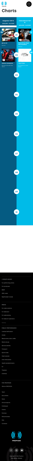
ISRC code (5, 293)
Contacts (4, 423)
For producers (6, 286)
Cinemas (4, 373)
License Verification (7, 331)
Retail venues (5, 342)
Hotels (3, 335)
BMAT (3, 290)
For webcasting (6, 315)
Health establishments (8, 363)
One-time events (6, 359)
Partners (4, 413)
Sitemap (4, 322)
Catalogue (5, 406)
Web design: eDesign (16, 458)
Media (4, 304)
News (3, 399)
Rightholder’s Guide (7, 297)
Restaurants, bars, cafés (9, 338)
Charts (4, 409)
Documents (5, 395)
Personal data (6, 416)
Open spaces (5, 356)
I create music (7, 279)
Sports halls (5, 352)
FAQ (3, 420)
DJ (2, 366)
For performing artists (8, 283)
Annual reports (6, 402)
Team (3, 392)
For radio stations (7, 308)
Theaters (4, 370)
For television (5, 311)
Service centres (6, 345)
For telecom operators (8, 318)
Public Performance (9, 328)
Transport (4, 349)
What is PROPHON (7, 386)
